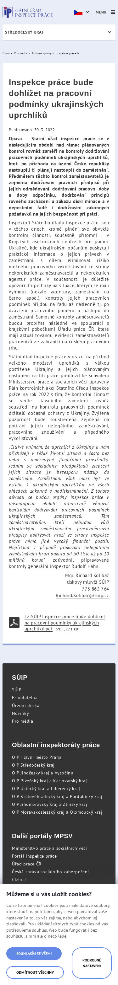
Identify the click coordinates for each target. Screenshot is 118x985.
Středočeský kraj (24, 32)
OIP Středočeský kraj (33, 765)
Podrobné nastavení (91, 963)
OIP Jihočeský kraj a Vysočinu (42, 773)
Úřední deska (25, 705)
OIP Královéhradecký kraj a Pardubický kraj (57, 796)
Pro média (22, 721)
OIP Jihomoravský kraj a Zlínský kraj (49, 804)
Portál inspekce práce (34, 856)
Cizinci (19, 879)
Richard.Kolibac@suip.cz (82, 595)
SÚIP (16, 690)
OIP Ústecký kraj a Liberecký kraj (46, 788)
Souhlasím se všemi (34, 953)
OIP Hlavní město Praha (36, 757)
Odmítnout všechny (35, 972)
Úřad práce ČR (27, 864)
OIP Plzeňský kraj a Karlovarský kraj (49, 781)
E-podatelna (25, 697)
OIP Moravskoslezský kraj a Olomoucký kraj (57, 812)
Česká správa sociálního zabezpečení (50, 872)
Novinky (20, 713)
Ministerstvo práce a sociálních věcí (49, 848)
